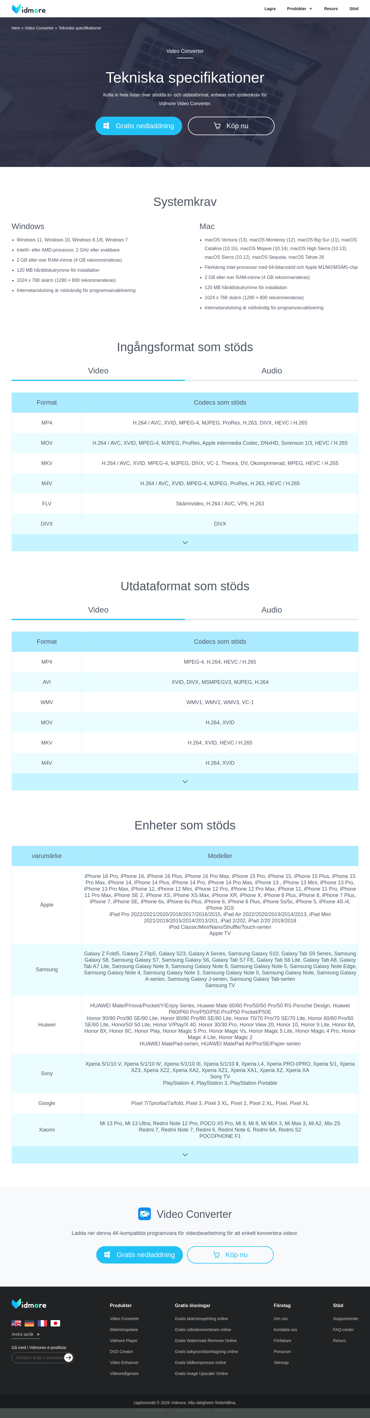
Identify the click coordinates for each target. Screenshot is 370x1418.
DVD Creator (121, 1351)
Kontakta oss (285, 1329)
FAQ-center (343, 1329)
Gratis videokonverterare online (203, 1329)
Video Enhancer (124, 1362)
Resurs (331, 8)
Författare (282, 1340)
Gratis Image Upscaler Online (201, 1373)
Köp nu (231, 126)
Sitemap (281, 1362)
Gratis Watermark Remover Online (206, 1340)
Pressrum (282, 1351)
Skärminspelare (124, 1329)
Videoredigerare (124, 1373)
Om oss (281, 1318)
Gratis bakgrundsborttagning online (206, 1351)
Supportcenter (345, 1318)
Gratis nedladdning (138, 126)
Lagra (269, 8)
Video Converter (39, 28)
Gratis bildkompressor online (200, 1362)
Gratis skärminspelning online (201, 1318)
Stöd (353, 8)
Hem (16, 28)
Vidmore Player (123, 1340)
